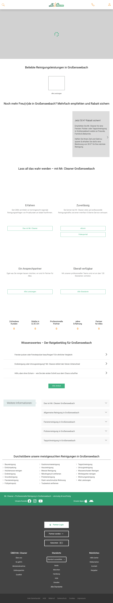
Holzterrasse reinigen (13, 471)
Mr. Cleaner (8, 496)
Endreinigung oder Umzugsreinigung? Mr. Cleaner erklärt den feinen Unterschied (47, 364)
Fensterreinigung (11, 480)
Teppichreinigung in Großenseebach (59, 440)
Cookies (72, 598)
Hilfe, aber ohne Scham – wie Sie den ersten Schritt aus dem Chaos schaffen (46, 373)
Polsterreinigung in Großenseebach (59, 431)
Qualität (19, 575)
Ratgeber (94, 570)
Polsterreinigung (48, 477)
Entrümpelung (10, 467)
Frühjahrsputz (10, 483)
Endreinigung (10, 474)
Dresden (56, 582)
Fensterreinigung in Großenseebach (59, 422)
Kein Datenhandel (33, 598)
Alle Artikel (56, 386)
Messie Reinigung (48, 471)
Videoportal (83, 234)
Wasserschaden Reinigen (88, 471)
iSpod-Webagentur (13, 579)
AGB (44, 598)
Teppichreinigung (85, 464)
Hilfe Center (94, 558)
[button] (75, 403)
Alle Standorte (83, 292)
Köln (56, 578)
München (56, 570)
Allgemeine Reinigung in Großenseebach (61, 412)
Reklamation (94, 562)
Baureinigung (10, 464)
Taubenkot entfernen (49, 483)
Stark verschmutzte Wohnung (53, 480)
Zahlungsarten (19, 570)
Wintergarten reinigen (87, 474)
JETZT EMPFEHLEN (108, 137)
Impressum (81, 598)
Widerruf (52, 598)
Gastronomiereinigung (50, 464)
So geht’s (19, 562)
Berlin (56, 566)
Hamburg (56, 574)
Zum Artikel (105, 354)
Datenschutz (62, 598)
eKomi (82, 228)
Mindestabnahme (18, 566)
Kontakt (94, 566)
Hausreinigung (47, 467)
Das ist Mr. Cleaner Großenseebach (59, 403)
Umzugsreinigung (85, 467)
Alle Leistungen (30, 292)
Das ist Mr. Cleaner (30, 228)
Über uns (19, 558)
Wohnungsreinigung (86, 477)
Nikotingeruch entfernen (51, 474)
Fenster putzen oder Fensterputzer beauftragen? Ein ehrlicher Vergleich (43, 355)
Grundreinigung (11, 477)
